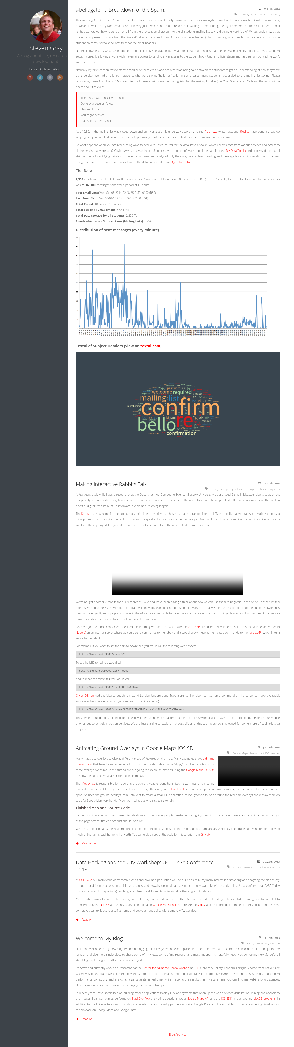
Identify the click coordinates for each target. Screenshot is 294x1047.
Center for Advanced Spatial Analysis (166, 968)
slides (201, 905)
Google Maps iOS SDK (200, 770)
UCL (196, 968)
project (252, 489)
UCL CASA (85, 880)
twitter (262, 867)
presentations (249, 867)
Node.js (104, 905)
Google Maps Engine (166, 905)
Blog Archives (177, 1034)
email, (276, 14)
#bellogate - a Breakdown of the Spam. (120, 9)
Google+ (19, 74)
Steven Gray (35, 44)
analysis (243, 14)
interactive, (240, 489)
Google (236, 753)
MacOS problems (264, 999)
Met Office (88, 783)
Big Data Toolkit (236, 151)
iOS (267, 753)
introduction (261, 943)
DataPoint (177, 789)
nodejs (236, 867)
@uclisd (245, 131)
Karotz (85, 514)
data (269, 14)
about (249, 943)
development (256, 753)
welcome (275, 943)
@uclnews (210, 131)
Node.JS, (214, 489)
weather (275, 753)
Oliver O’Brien (85, 695)
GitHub (39, 74)
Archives (34, 66)
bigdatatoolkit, (257, 14)
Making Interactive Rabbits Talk (111, 483)
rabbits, (261, 489)
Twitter (29, 74)
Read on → (89, 843)
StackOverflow (141, 999)
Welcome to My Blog (99, 938)
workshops (273, 867)
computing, (226, 489)
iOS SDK (226, 999)
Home (22, 66)
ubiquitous (273, 489)
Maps (244, 753)
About (46, 66)
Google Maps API (198, 999)
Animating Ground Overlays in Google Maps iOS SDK (136, 748)
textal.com (150, 345)
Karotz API (193, 627)
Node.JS (81, 632)
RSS (49, 74)
